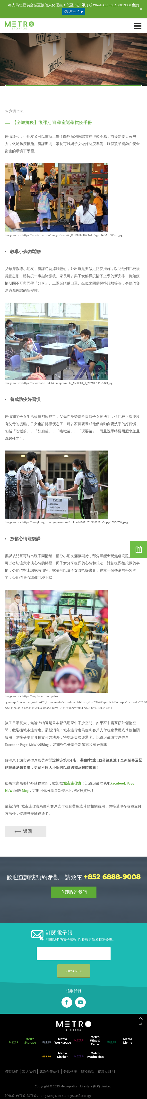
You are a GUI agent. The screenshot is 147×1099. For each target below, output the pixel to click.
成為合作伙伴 (49, 1071)
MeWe (9, 790)
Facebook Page (122, 783)
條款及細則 (106, 1071)
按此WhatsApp (73, 11)
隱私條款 (87, 1071)
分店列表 (70, 1071)
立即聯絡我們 (74, 892)
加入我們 (29, 1071)
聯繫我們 (11, 1071)
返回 (27, 831)
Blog (25, 790)
